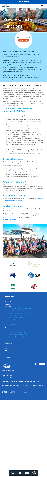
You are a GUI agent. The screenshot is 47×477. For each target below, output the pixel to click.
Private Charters (9, 302)
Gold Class (8, 304)
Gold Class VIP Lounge (15, 315)
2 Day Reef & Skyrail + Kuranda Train (19, 334)
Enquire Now (23, 40)
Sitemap (7, 357)
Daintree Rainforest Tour (16, 322)
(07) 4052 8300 (23, 2)
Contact (7, 355)
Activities (7, 346)
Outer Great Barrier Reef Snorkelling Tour (20, 308)
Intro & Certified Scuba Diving (17, 310)
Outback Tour (13, 324)
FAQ (6, 350)
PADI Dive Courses (10, 343)
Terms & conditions (10, 352)
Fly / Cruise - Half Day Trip (16, 317)
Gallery (7, 348)
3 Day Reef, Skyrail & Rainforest (17, 332)
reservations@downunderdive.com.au (13, 377)
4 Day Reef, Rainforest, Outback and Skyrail (20, 336)
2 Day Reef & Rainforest (15, 330)
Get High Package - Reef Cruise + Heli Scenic (21, 313)
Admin (25, 392)
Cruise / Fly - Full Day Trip (16, 319)
